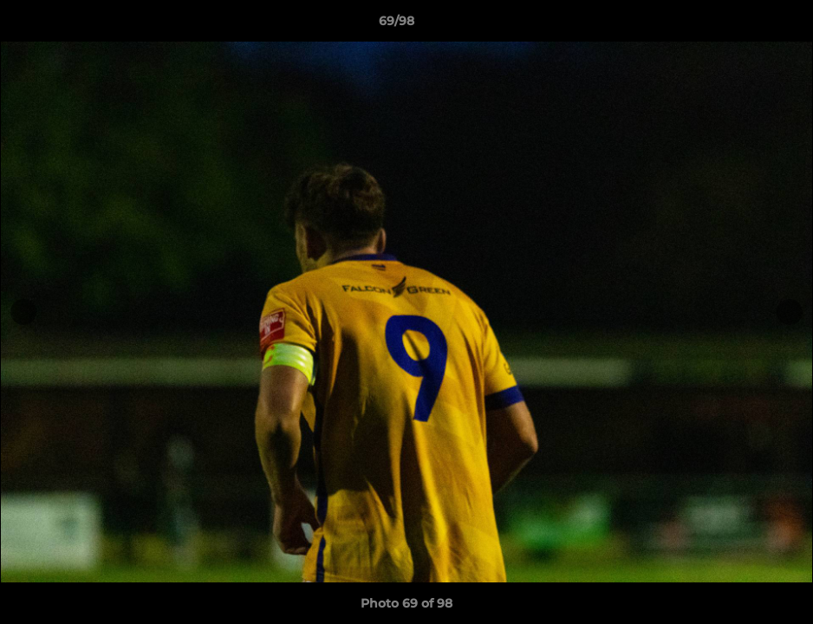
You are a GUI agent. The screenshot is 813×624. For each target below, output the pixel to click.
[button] (740, 25)
